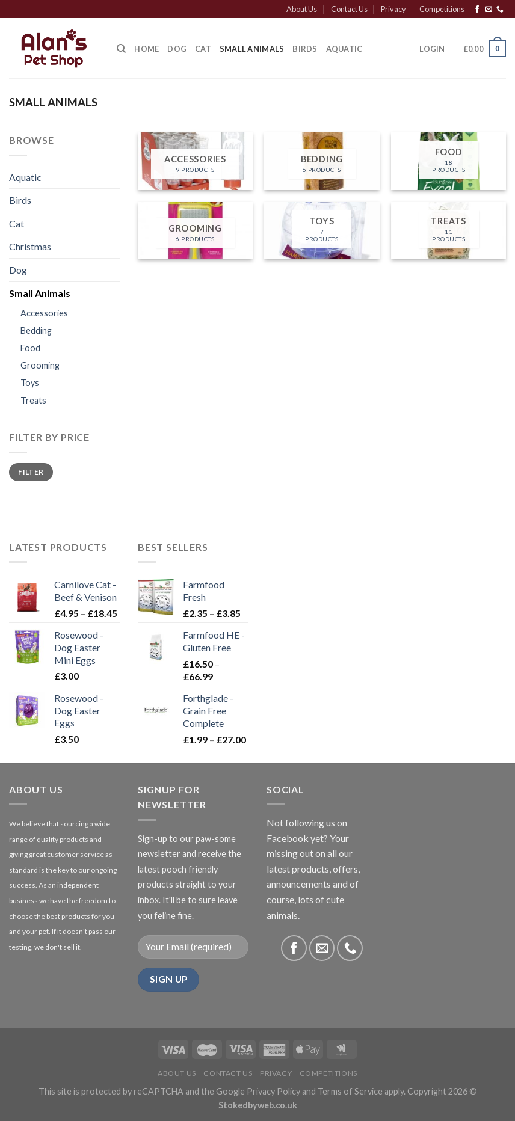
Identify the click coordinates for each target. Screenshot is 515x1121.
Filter (30, 471)
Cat (203, 49)
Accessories (44, 313)
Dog (177, 49)
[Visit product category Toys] (321, 231)
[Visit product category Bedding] (321, 161)
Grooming (40, 365)
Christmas (30, 246)
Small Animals (252, 49)
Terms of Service (350, 1091)
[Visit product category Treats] (448, 231)
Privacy (393, 9)
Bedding (36, 330)
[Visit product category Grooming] (195, 231)
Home (146, 49)
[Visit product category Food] (448, 161)
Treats (33, 400)
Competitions (441, 9)
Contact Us (349, 9)
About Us (301, 9)
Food (30, 348)
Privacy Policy (273, 1091)
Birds (304, 49)
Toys (29, 383)
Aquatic (344, 49)
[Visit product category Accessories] (195, 161)
